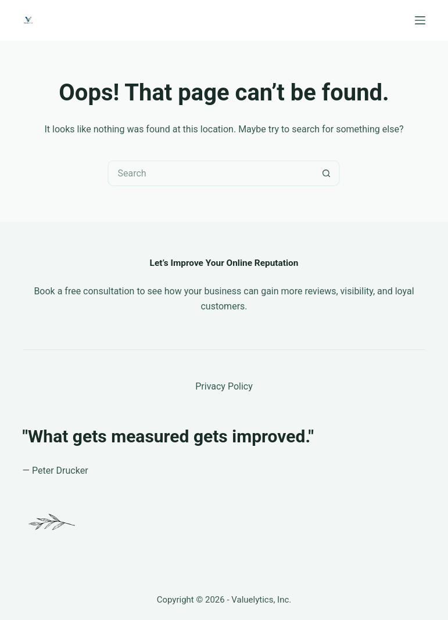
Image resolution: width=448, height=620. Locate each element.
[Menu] (420, 20)
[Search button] (327, 173)
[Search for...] (210, 173)
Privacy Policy (224, 386)
